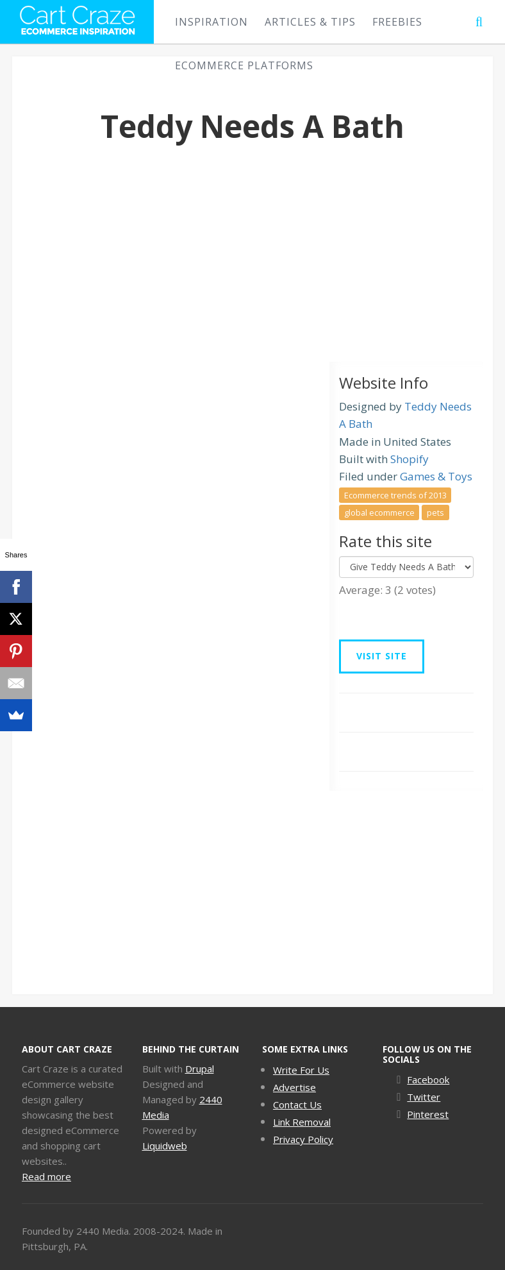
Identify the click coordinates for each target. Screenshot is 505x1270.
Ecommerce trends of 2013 (395, 494)
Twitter (423, 1096)
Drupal (199, 1068)
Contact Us (297, 1104)
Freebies (397, 22)
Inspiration (211, 22)
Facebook (428, 1079)
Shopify (409, 459)
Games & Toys (436, 476)
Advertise (294, 1087)
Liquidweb (164, 1145)
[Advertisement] (252, 265)
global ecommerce (379, 512)
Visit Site (381, 656)
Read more (46, 1176)
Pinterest (428, 1114)
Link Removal (302, 1121)
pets (435, 512)
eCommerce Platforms (244, 65)
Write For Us (301, 1069)
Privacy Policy (303, 1139)
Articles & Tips (310, 22)
